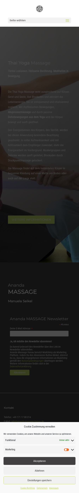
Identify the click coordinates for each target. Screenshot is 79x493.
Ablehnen (39, 470)
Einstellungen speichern (39, 480)
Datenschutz (42, 488)
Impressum (54, 488)
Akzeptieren (39, 461)
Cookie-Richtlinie (27, 488)
